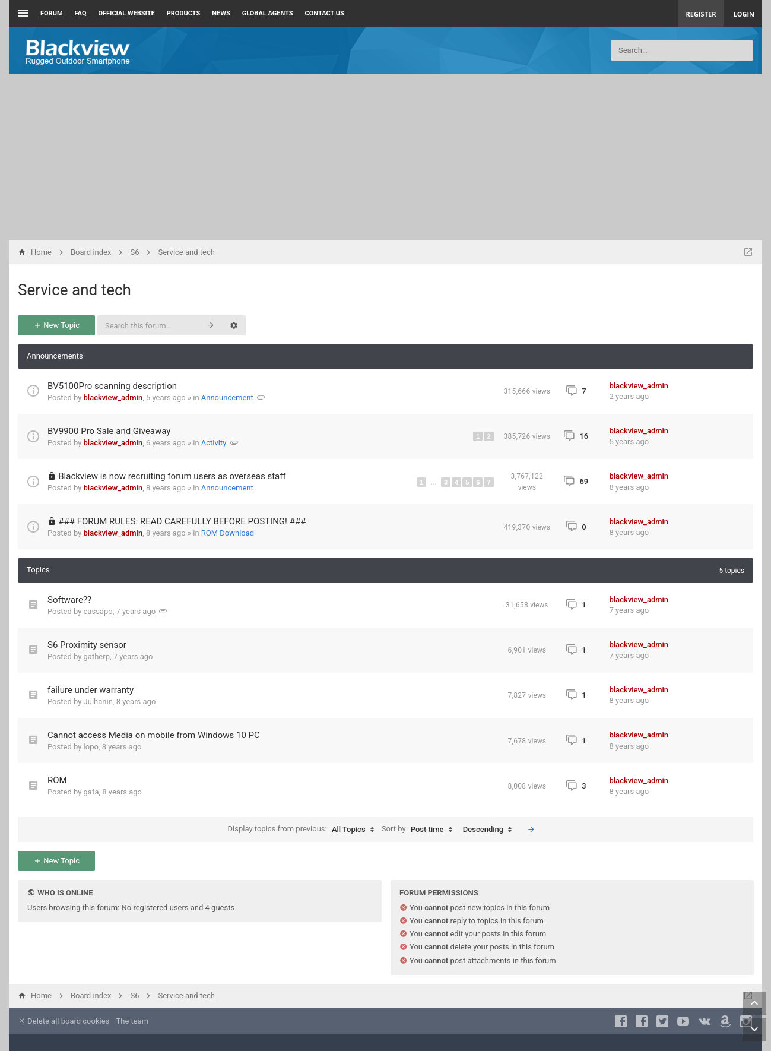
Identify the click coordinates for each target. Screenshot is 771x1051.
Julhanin (98, 701)
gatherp (97, 656)
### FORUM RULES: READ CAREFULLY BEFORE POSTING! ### (182, 521)
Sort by (420, 829)
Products (184, 13)
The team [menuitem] (132, 1021)
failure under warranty (90, 690)
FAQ (81, 13)
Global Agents (267, 13)
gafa (91, 791)
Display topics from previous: (304, 829)
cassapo (98, 611)
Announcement (227, 397)
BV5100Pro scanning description (112, 386)
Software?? (69, 599)
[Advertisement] (386, 157)
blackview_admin (113, 397)
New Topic (56, 325)
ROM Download (227, 532)
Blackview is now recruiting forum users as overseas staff (171, 476)
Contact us (324, 13)
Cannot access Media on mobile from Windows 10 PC (153, 735)
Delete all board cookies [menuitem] (63, 1021)
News (221, 13)
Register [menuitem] (701, 14)
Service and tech (74, 290)
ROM (57, 780)
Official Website (127, 13)
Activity (214, 442)
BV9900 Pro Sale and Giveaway (108, 431)
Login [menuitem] (743, 14)
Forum (51, 13)
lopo (91, 746)
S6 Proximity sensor (86, 645)
